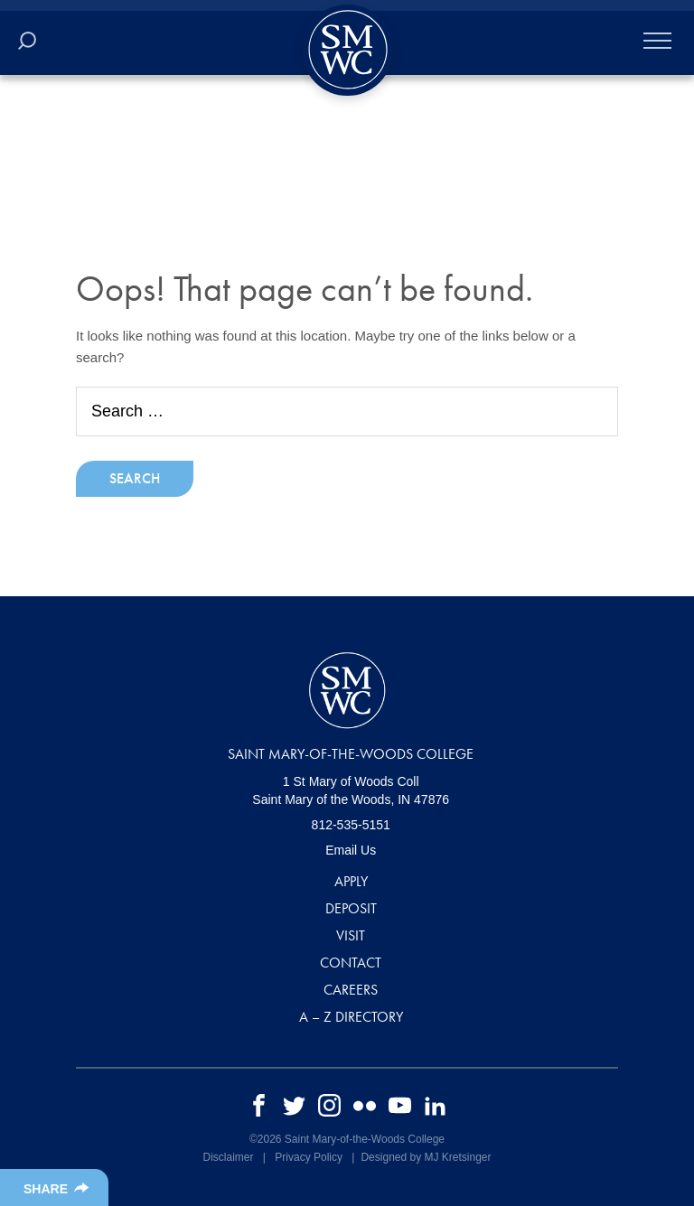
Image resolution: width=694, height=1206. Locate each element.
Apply (351, 881)
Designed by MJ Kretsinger (426, 1157)
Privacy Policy (308, 1157)
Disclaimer (227, 1157)
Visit (350, 935)
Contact (350, 962)
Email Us (350, 850)
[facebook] (259, 1104)
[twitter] (294, 1104)
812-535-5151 (351, 825)
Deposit (351, 908)
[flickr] (364, 1104)
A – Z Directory (351, 1016)
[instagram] (329, 1104)
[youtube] (400, 1104)
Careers (351, 989)
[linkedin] (435, 1104)
